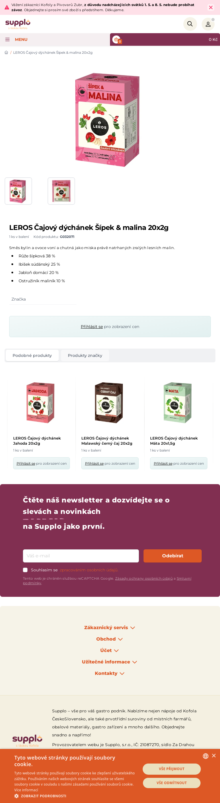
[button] (75, 796)
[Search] (190, 24)
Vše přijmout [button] (171, 768)
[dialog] (110, 776)
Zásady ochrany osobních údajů (144, 578)
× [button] (213, 756)
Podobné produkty (32, 355)
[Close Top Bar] (210, 7)
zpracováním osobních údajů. (89, 570)
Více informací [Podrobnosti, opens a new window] (26, 790)
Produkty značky (85, 355)
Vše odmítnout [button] (172, 782)
